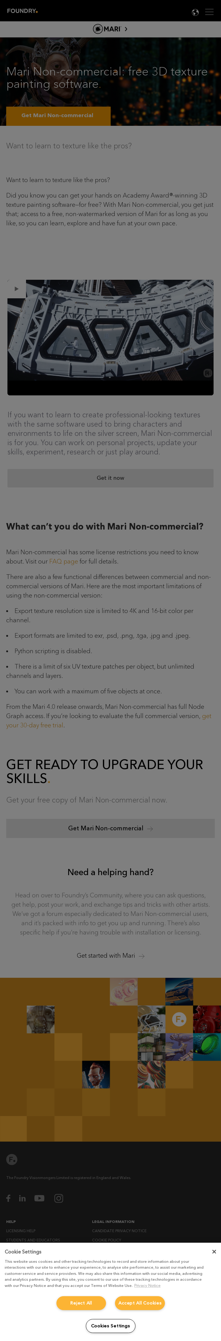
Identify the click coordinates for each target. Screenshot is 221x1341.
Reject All (81, 1303)
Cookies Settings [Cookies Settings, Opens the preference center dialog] (110, 1326)
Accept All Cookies (139, 1303)
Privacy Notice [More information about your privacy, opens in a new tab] (147, 1285)
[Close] (214, 1251)
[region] (110, 1292)
